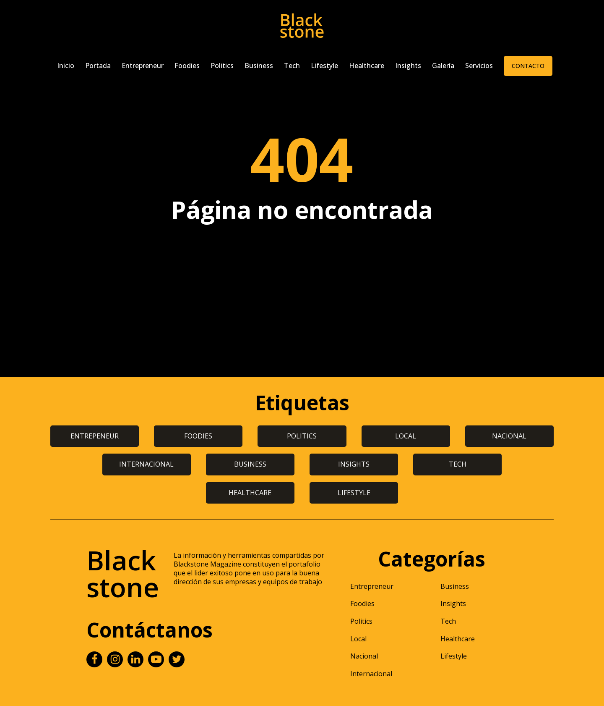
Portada (98, 65)
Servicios (479, 65)
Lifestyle (324, 65)
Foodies (187, 65)
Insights (408, 65)
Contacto (528, 66)
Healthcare (366, 65)
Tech (292, 65)
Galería (443, 65)
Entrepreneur (143, 65)
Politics (222, 65)
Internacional (371, 673)
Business (259, 65)
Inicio (65, 65)
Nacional (364, 656)
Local (358, 638)
